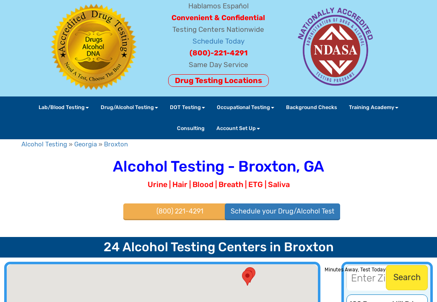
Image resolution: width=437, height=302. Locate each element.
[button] (247, 278)
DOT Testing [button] (187, 107)
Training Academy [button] (373, 107)
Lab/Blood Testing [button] (64, 107)
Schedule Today (218, 41)
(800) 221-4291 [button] (179, 211)
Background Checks (311, 107)
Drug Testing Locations (218, 80)
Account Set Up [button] (238, 128)
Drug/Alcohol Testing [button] (129, 107)
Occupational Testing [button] (245, 107)
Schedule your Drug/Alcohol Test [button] (282, 211)
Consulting (191, 128)
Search (407, 277)
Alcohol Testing (44, 144)
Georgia (85, 144)
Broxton (116, 144)
